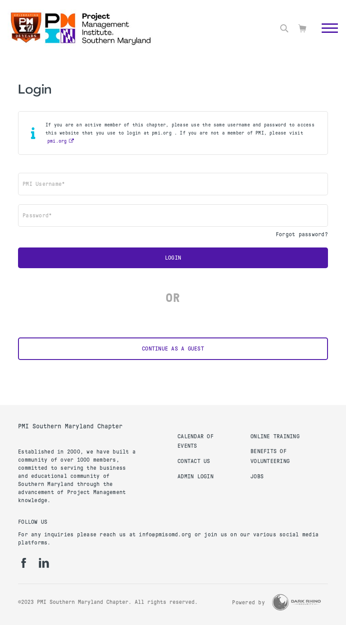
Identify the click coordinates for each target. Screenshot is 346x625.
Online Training (275, 436)
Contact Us (194, 461)
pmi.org (57, 141)
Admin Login (196, 476)
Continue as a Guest (173, 349)
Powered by (248, 602)
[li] (44, 563)
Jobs (257, 476)
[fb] (23, 563)
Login (173, 258)
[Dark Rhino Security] (296, 602)
